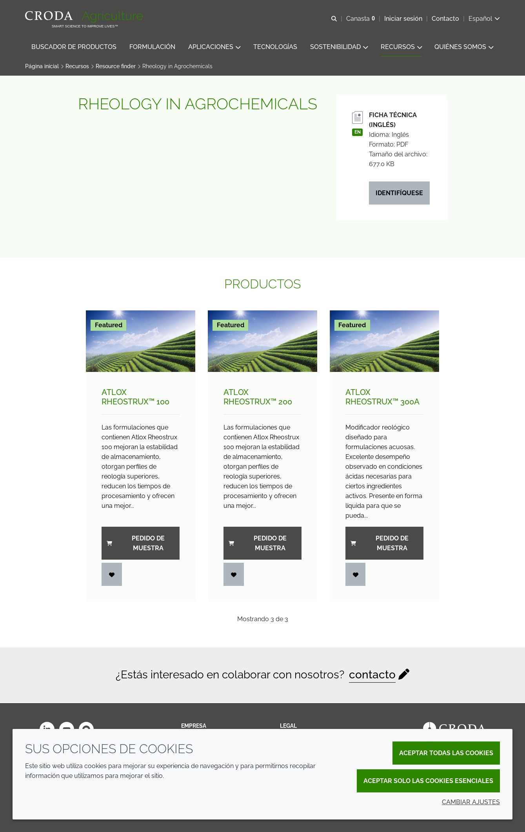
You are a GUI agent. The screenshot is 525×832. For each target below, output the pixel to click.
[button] (73, 47)
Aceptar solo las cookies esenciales (428, 781)
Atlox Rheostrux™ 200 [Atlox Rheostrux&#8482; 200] (257, 397)
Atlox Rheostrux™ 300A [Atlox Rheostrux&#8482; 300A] (382, 397)
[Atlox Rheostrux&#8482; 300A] (384, 342)
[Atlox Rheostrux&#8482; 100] (140, 342)
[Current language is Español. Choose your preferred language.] (484, 19)
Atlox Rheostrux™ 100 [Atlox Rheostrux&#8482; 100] (135, 397)
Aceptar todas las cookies (446, 753)
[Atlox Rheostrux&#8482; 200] (262, 342)
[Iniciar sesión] (112, 575)
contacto (372, 675)
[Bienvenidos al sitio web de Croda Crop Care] (85, 17)
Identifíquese (399, 194)
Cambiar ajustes (471, 802)
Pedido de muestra (136, 544)
